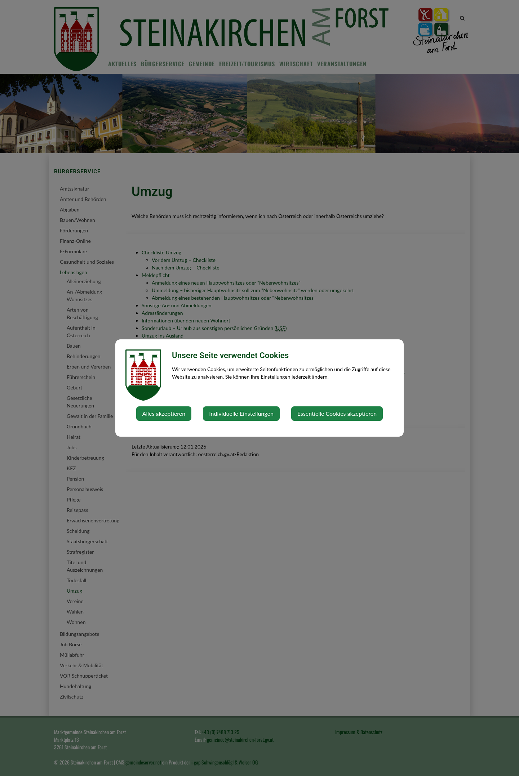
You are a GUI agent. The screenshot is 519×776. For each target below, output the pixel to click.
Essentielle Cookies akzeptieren (337, 413)
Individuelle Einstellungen (241, 413)
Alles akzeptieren (163, 413)
